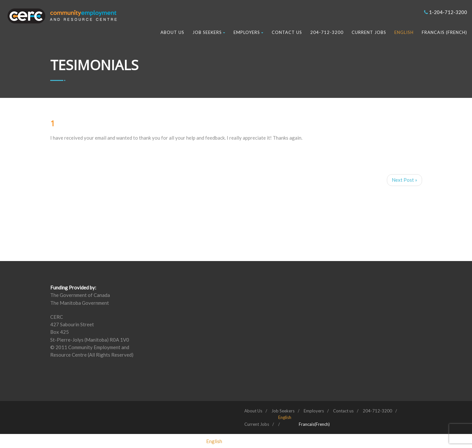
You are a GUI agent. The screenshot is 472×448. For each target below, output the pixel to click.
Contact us (287, 32)
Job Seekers (208, 32)
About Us (172, 32)
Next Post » (404, 180)
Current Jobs (369, 32)
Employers (249, 32)
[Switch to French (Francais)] (314, 424)
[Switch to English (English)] (214, 441)
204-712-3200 (326, 32)
